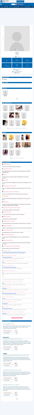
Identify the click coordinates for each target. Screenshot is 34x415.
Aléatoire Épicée (16, 6)
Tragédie (5, 353)
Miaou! (16, 56)
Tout (2, 6)
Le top (22, 6)
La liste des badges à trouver (17, 317)
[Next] (26, 128)
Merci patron (6, 337)
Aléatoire (6, 6)
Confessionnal (27, 6)
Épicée (10, 6)
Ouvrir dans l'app (20, 1)
